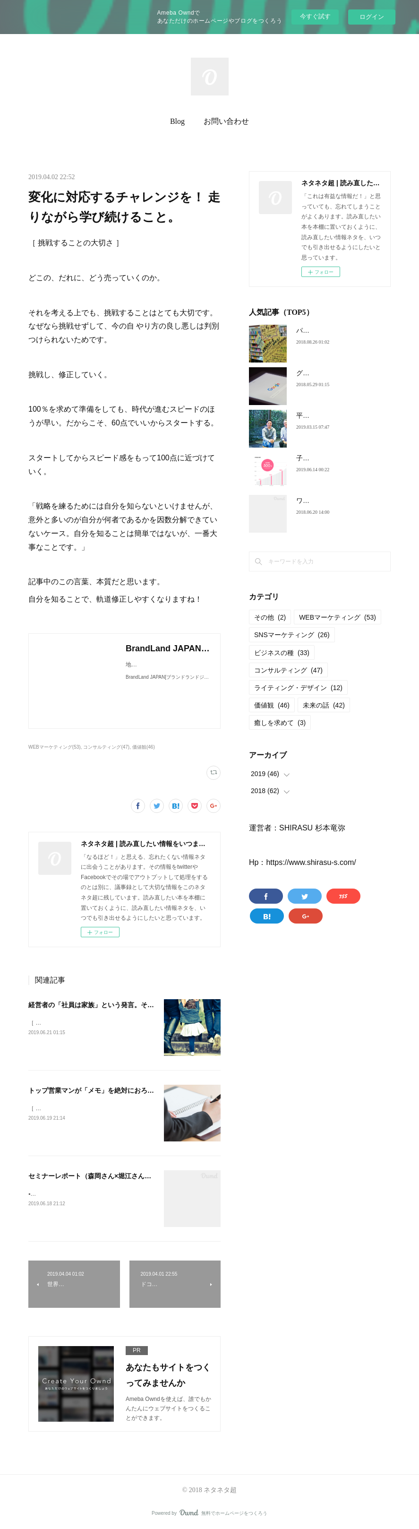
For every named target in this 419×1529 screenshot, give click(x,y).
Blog (177, 121)
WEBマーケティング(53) (54, 747)
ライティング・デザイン (298, 687)
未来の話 (324, 705)
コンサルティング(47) (106, 747)
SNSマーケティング (292, 635)
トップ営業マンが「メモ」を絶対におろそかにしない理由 (114, 1090)
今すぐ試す (315, 16)
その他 (270, 617)
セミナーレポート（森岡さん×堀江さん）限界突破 (103, 1176)
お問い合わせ (226, 121)
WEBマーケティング (337, 617)
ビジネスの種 (281, 653)
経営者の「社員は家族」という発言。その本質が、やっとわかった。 (130, 1005)
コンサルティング (288, 670)
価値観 (272, 705)
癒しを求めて (280, 722)
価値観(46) (143, 747)
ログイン (371, 16)
